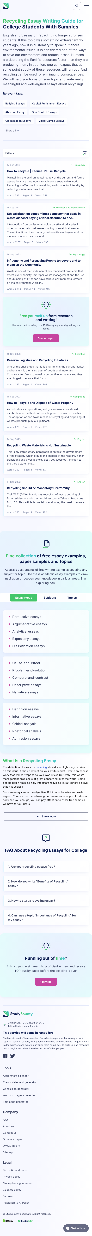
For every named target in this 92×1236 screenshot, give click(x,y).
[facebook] (5, 1056)
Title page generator (15, 1101)
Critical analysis (24, 724)
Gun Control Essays (44, 112)
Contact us (9, 1132)
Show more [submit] (46, 816)
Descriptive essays (27, 685)
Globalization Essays (18, 120)
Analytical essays (25, 631)
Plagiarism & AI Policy (16, 1202)
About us (8, 1126)
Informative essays (27, 716)
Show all (12, 130)
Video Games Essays (52, 120)
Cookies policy (12, 1189)
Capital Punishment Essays (49, 103)
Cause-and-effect (26, 663)
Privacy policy (11, 1176)
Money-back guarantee (17, 1183)
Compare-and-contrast (30, 678)
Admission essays (26, 738)
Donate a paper (12, 1139)
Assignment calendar (16, 1075)
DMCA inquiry (11, 1145)
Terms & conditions (14, 1170)
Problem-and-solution (29, 670)
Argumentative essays (29, 624)
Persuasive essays (26, 617)
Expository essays (26, 639)
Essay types (23, 597)
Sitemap (8, 1152)
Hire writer (46, 981)
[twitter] (12, 1056)
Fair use (7, 1196)
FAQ (5, 1119)
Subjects (49, 597)
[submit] (77, 6)
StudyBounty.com (15, 1213)
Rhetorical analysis (26, 731)
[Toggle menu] (86, 5)
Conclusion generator (16, 1088)
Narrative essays (25, 692)
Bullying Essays (15, 103)
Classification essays (28, 646)
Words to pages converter (19, 1095)
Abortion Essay (15, 112)
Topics (72, 597)
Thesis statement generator (20, 1082)
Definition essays (25, 709)
